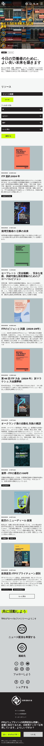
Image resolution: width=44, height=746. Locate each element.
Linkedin (16, 669)
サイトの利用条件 (20, 714)
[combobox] (22, 109)
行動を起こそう (37, 4)
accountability (19, 589)
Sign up (22, 629)
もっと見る (22, 596)
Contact (22, 648)
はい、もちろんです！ (11, 734)
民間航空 (4, 538)
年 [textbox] (3, 109)
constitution (6, 196)
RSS (28, 669)
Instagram (22, 669)
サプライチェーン (6, 589)
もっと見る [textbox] (6, 129)
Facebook (22, 663)
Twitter (16, 663)
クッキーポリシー (20, 717)
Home (4, 52)
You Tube (28, 663)
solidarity (5, 485)
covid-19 (12, 538)
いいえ (33, 734)
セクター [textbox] (5, 116)
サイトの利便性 (20, 710)
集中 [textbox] (3, 123)
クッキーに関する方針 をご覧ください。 (12, 742)
